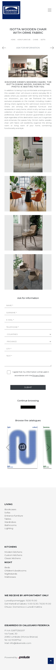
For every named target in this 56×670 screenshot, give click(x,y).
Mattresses (10, 577)
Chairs (35, 39)
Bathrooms (10, 525)
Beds (7, 567)
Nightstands (10, 573)
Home (13, 39)
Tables (7, 519)
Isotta (43, 39)
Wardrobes (10, 522)
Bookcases (10, 509)
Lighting (8, 528)
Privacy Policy (38, 375)
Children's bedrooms (15, 570)
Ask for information (28, 47)
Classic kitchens (12, 558)
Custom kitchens (13, 555)
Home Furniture (23, 39)
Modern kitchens (13, 552)
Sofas (7, 512)
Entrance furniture (13, 515)
